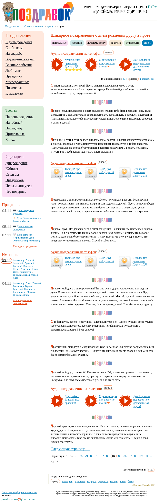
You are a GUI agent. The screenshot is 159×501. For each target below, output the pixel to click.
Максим (31, 292)
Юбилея (11, 169)
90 (146, 456)
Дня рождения (16, 163)
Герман (29, 286)
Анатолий (18, 263)
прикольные (59, 42)
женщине (67, 481)
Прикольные (15, 134)
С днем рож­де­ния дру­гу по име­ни (108, 63)
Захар (35, 269)
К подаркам (14, 93)
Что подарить (15, 191)
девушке (103, 481)
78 (81, 456)
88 (135, 456)
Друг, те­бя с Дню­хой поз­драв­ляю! (72, 399)
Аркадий (29, 263)
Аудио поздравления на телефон (76, 53)
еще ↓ (147, 42)
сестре (113, 481)
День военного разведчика (23, 228)
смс (125, 78)
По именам (13, 88)
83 (107, 456)
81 (97, 456)
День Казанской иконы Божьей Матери (27, 219)
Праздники (13, 76)
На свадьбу (13, 53)
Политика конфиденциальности (19, 492)
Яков (15, 277)
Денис (16, 269)
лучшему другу (96, 42)
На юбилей (13, 122)
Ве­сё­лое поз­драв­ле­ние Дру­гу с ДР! (140, 172)
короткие (77, 42)
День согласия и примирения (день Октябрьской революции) (26, 237)
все (152, 78)
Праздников (14, 180)
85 (119, 456)
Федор (34, 275)
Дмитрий (25, 269)
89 (141, 456)
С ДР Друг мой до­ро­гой (106, 170)
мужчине (80, 481)
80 (91, 456)
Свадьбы (12, 174)
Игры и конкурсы (18, 186)
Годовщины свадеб (19, 59)
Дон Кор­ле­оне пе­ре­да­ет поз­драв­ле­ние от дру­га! (141, 64)
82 (102, 456)
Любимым (13, 71)
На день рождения (19, 117)
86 (125, 456)
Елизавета (29, 289)
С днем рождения (18, 42)
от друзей (116, 42)
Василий (17, 266)
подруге (91, 481)
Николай (17, 275)
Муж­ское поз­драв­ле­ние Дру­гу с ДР (73, 63)
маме (123, 481)
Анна (28, 283)
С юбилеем (14, 48)
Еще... (10, 140)
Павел (26, 275)
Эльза (26, 295)
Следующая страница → (70, 449)
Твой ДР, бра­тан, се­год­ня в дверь (73, 172)
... (76, 456)
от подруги (132, 42)
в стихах (144, 78)
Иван (15, 272)
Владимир (28, 266)
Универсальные (17, 82)
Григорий (18, 289)
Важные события (18, 65)
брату (131, 481)
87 (130, 456)
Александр (18, 260)
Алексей (30, 260)
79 (86, 456)
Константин (26, 272)
